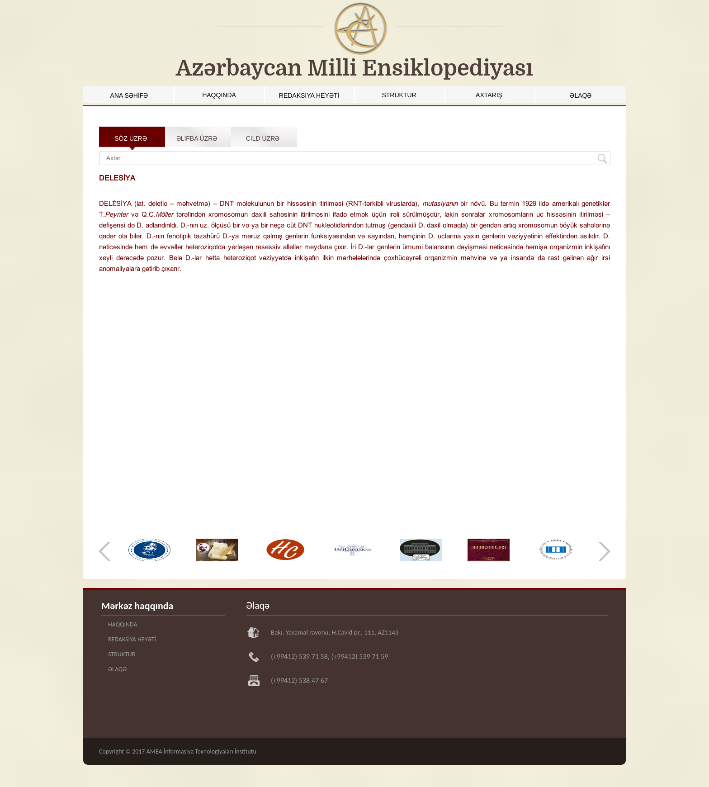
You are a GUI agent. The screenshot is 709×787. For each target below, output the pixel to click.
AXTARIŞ (489, 95)
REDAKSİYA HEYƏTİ (309, 95)
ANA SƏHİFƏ (129, 95)
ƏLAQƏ (580, 95)
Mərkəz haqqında (137, 606)
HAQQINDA (219, 95)
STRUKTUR (399, 95)
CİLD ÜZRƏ (263, 138)
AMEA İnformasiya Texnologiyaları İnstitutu (201, 751)
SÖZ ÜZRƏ (130, 138)
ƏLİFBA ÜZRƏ (196, 138)
